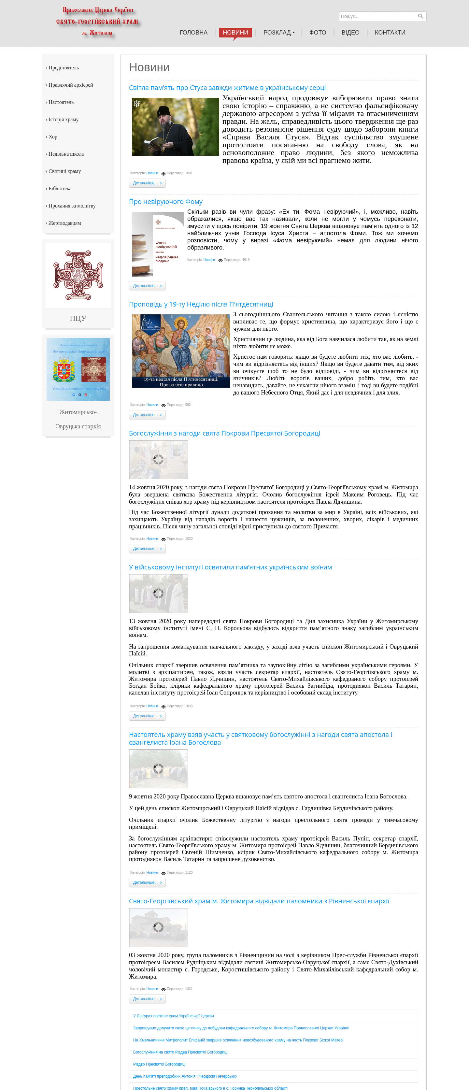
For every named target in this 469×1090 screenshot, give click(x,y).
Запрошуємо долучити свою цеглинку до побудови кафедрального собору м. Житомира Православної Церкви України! (241, 1028)
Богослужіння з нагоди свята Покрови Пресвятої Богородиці (224, 433)
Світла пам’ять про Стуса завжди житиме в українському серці (227, 87)
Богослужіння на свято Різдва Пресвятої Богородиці (180, 1052)
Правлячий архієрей (71, 85)
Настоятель (61, 102)
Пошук (420, 16)
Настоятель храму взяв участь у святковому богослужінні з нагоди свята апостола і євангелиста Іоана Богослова (260, 738)
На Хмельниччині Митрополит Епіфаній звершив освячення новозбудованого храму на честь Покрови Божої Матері (238, 1040)
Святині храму (65, 171)
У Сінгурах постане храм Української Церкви (173, 1016)
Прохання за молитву (72, 205)
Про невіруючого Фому (166, 201)
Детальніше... (148, 183)
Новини (152, 173)
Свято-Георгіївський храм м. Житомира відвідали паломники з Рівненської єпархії (259, 900)
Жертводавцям (65, 223)
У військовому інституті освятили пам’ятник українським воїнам (230, 567)
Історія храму (63, 119)
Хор (53, 136)
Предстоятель (64, 67)
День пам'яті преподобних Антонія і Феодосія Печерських (185, 1076)
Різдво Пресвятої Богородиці (159, 1064)
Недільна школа (66, 154)
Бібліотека (60, 188)
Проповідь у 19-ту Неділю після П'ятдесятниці (201, 304)
